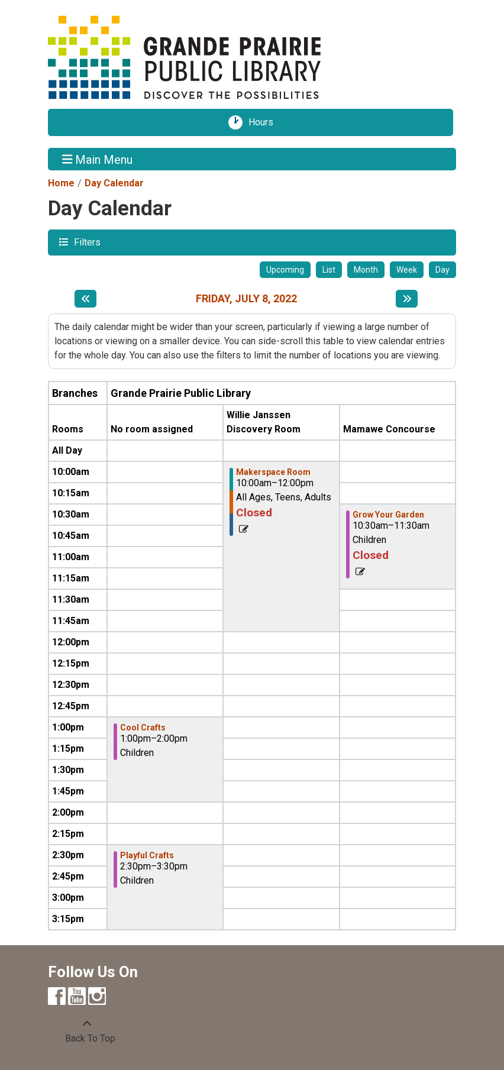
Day (442, 269)
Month (366, 269)
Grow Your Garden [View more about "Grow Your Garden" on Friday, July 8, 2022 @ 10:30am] (388, 514)
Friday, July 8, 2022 (246, 298)
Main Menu (97, 159)
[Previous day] (85, 299)
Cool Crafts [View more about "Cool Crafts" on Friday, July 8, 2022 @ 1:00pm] (143, 727)
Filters (86, 241)
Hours (265, 122)
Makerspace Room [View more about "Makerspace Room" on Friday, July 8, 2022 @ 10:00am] (273, 472)
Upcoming (285, 269)
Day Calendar (114, 183)
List (328, 269)
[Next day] (407, 299)
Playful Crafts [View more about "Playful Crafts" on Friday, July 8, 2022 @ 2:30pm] (147, 855)
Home (61, 183)
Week (406, 269)
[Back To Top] (87, 1031)
